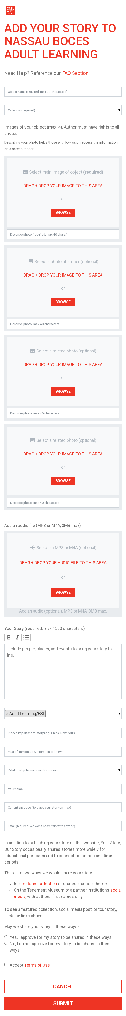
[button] (63, 110)
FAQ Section (75, 73)
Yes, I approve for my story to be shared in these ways (57, 937)
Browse (63, 212)
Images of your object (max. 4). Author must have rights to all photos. (61, 130)
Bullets (26, 637)
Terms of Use (37, 965)
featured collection (39, 883)
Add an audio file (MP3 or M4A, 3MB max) (42, 525)
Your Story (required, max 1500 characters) (44, 628)
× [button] (7, 713)
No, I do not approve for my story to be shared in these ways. (58, 947)
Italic (17, 637)
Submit (63, 1003)
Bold (9, 637)
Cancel (63, 986)
